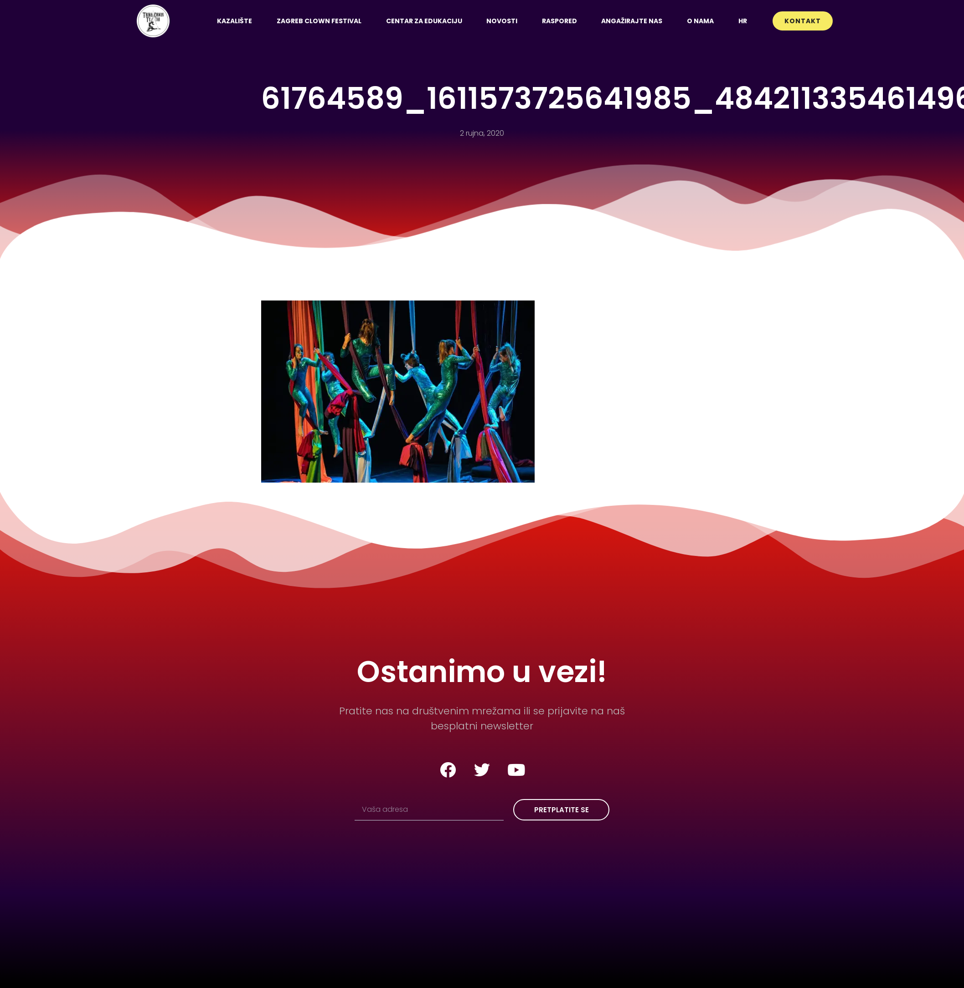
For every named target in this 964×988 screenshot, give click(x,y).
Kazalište (234, 20)
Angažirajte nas (631, 20)
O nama (700, 20)
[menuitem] (742, 20)
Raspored (559, 20)
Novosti (501, 20)
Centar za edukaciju (424, 20)
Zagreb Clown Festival (319, 20)
